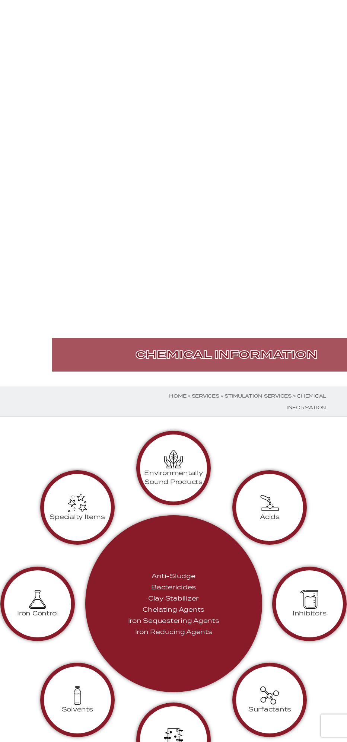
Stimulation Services (258, 396)
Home (177, 396)
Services (205, 396)
